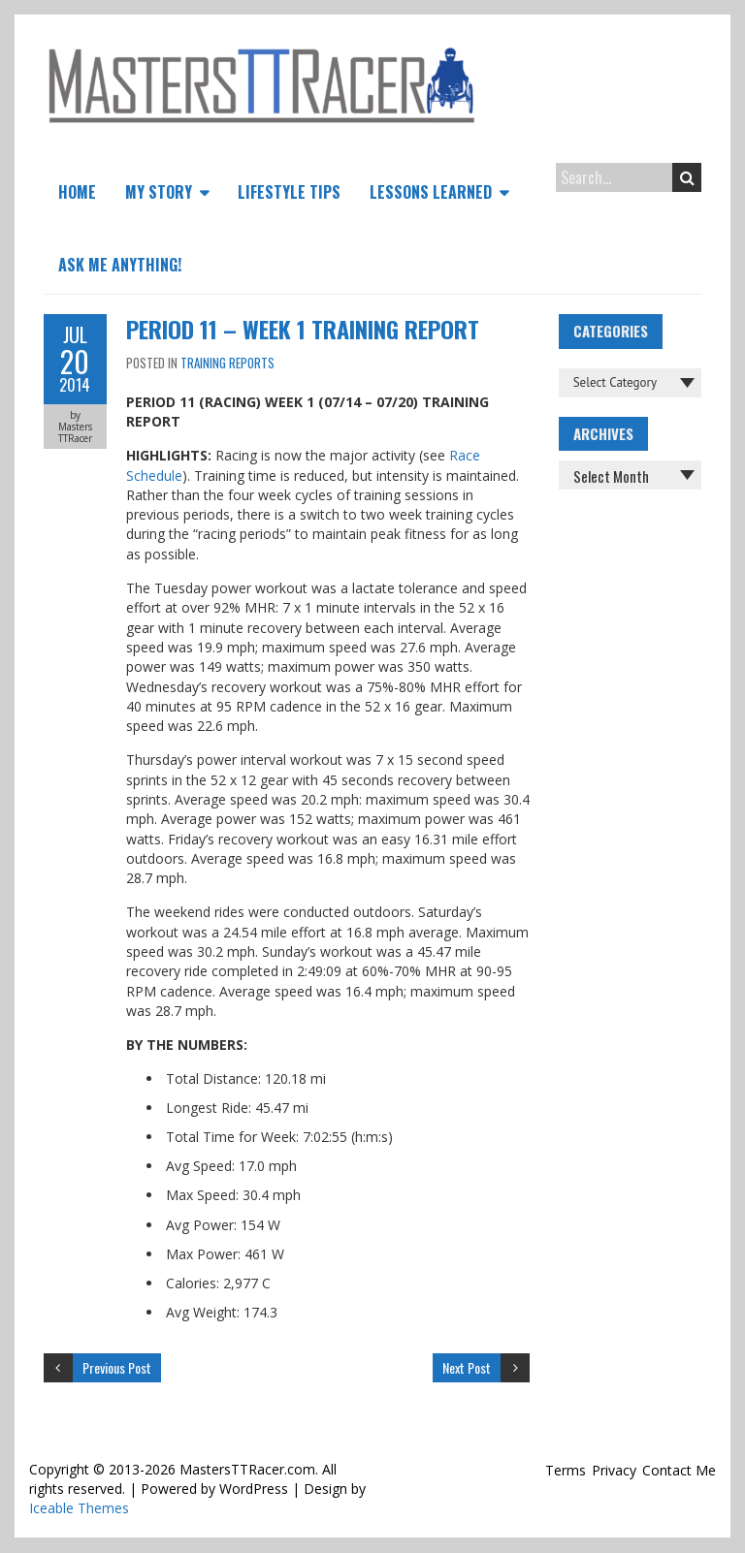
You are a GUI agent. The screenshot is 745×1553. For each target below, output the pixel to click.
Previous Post (116, 1367)
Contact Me (679, 1470)
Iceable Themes (79, 1508)
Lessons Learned (431, 192)
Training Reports (227, 362)
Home (77, 192)
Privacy (614, 1470)
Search (687, 177)
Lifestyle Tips (289, 192)
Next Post (466, 1367)
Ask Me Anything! (119, 264)
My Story (158, 192)
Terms (565, 1470)
